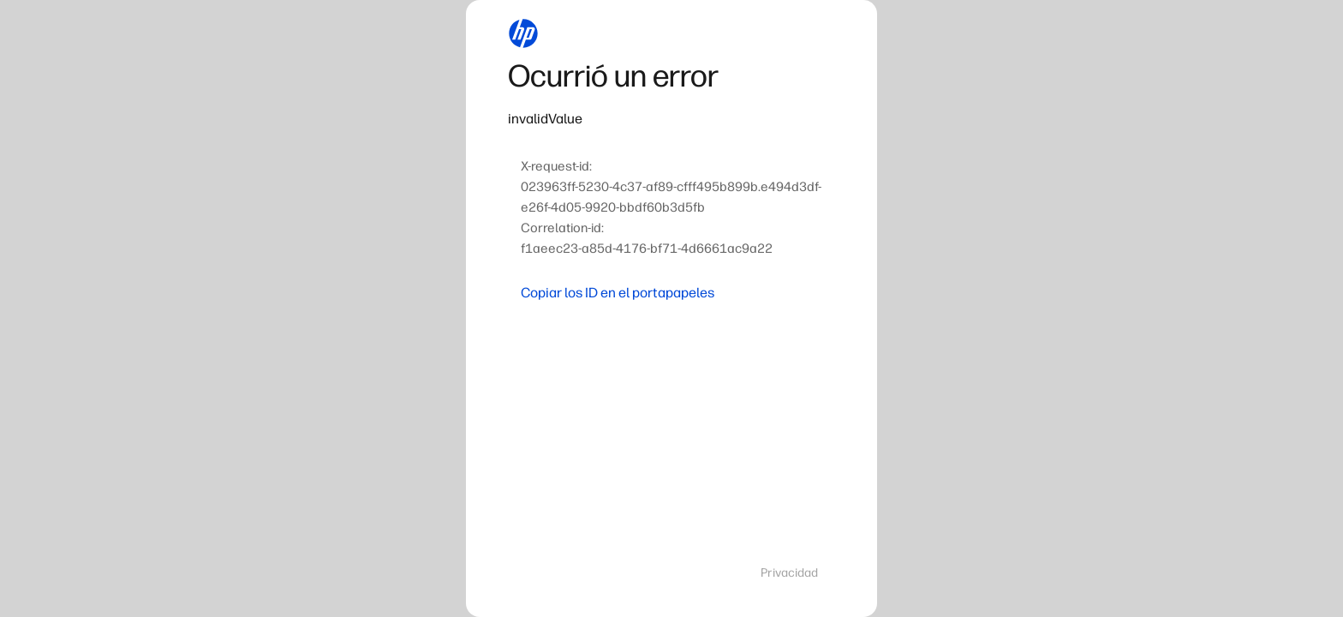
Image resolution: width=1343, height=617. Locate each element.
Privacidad (789, 573)
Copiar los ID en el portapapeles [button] (617, 293)
